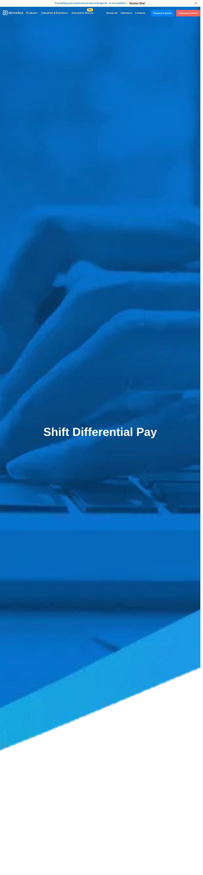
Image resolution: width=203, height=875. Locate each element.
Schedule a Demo (188, 13)
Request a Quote (162, 13)
